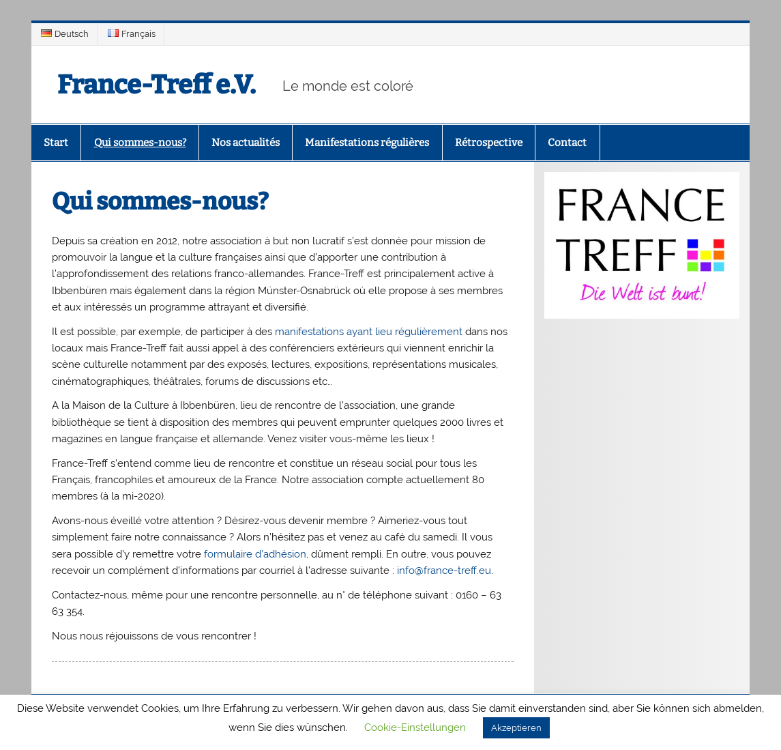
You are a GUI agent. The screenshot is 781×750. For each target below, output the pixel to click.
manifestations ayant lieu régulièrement (368, 332)
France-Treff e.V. (156, 84)
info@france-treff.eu (444, 570)
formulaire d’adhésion (255, 554)
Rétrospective (488, 142)
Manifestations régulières (367, 142)
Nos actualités (245, 142)
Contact (567, 142)
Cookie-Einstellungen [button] (415, 727)
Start (56, 142)
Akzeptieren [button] (516, 728)
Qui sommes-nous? (140, 142)
